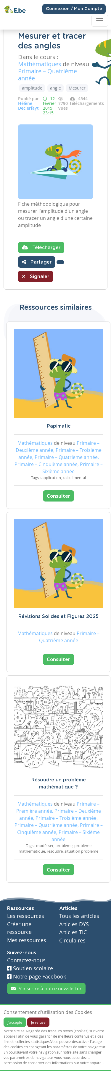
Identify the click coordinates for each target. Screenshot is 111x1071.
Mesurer (77, 88)
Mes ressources (26, 940)
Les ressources (25, 916)
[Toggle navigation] (99, 21)
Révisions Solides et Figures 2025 (58, 616)
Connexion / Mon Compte (74, 9)
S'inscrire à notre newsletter (46, 988)
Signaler (35, 276)
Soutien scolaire (30, 968)
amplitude (32, 88)
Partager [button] (37, 261)
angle (55, 88)
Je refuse (38, 1022)
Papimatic (58, 426)
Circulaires (72, 940)
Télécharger (41, 247)
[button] (60, 262)
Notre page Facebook (36, 976)
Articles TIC (73, 932)
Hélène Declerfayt (28, 105)
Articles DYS (74, 924)
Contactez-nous (26, 960)
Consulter (58, 496)
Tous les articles (79, 916)
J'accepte (14, 1022)
